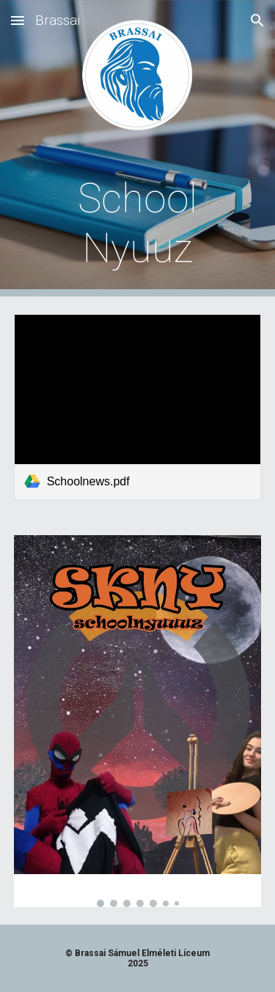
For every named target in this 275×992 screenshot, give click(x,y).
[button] (17, 20)
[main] (138, 224)
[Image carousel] (138, 721)
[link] (138, 406)
